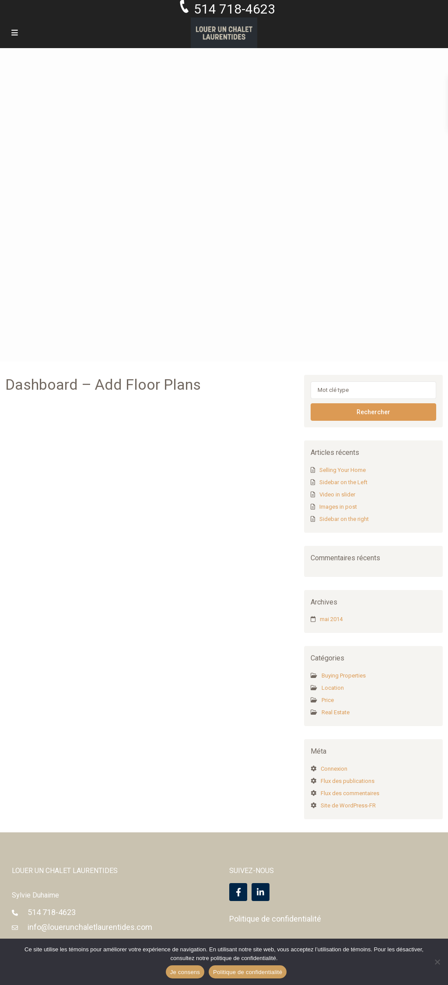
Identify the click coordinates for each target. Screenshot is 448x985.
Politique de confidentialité (275, 918)
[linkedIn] (261, 892)
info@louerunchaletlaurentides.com (90, 927)
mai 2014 (331, 619)
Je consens (185, 972)
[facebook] (238, 892)
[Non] (437, 961)
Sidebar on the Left (343, 482)
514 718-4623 (52, 912)
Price (328, 700)
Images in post (338, 506)
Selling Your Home (342, 470)
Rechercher (373, 412)
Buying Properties (344, 675)
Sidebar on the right (344, 519)
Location (333, 688)
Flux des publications (347, 781)
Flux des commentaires (350, 793)
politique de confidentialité (243, 958)
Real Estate (336, 712)
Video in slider (337, 494)
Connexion (334, 768)
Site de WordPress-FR (348, 805)
